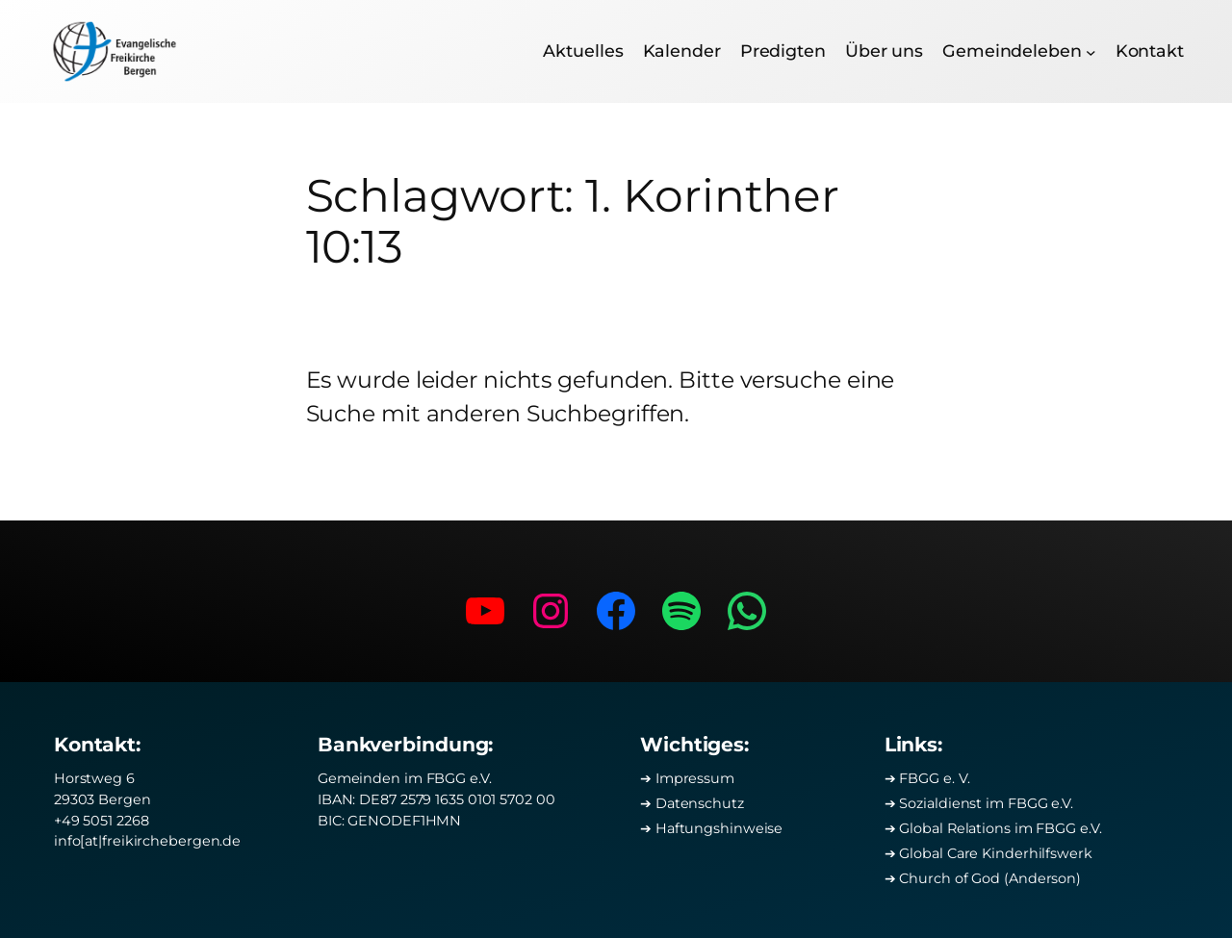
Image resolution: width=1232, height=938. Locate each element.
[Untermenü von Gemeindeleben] (1091, 51)
